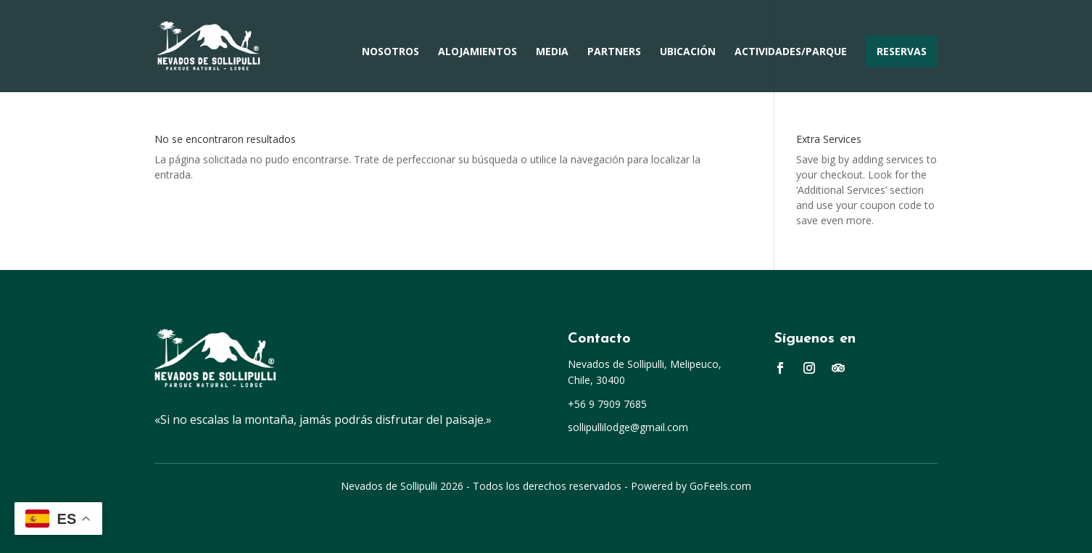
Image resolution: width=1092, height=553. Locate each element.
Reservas (902, 51)
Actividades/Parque (791, 52)
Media (552, 52)
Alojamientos (477, 52)
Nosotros (390, 52)
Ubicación (688, 52)
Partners (614, 52)
